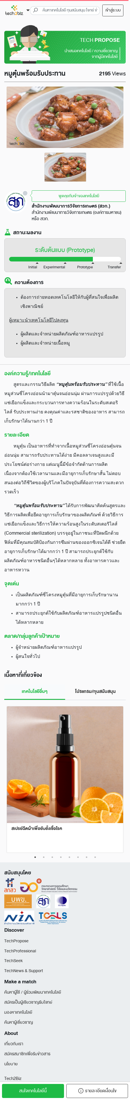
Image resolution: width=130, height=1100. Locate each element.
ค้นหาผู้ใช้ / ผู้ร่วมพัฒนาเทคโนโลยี (32, 992)
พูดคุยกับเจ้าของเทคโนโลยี (79, 196)
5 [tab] (69, 857)
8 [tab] (95, 857)
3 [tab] (52, 857)
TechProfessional (20, 951)
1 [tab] (35, 857)
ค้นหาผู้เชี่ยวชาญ (18, 1022)
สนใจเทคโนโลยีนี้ (33, 1091)
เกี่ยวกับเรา (13, 1044)
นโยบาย (11, 1064)
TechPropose (16, 941)
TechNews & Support (23, 970)
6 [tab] (78, 857)
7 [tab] (86, 857)
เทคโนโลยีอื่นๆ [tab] (34, 691)
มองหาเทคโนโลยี (18, 1012)
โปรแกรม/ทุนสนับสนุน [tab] (95, 691)
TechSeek (13, 960)
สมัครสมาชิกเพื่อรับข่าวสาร (27, 1054)
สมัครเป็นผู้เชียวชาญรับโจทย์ (28, 1002)
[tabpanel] (65, 167)
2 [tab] (44, 857)
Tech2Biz (12, 1078)
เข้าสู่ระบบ (113, 10)
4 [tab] (61, 857)
